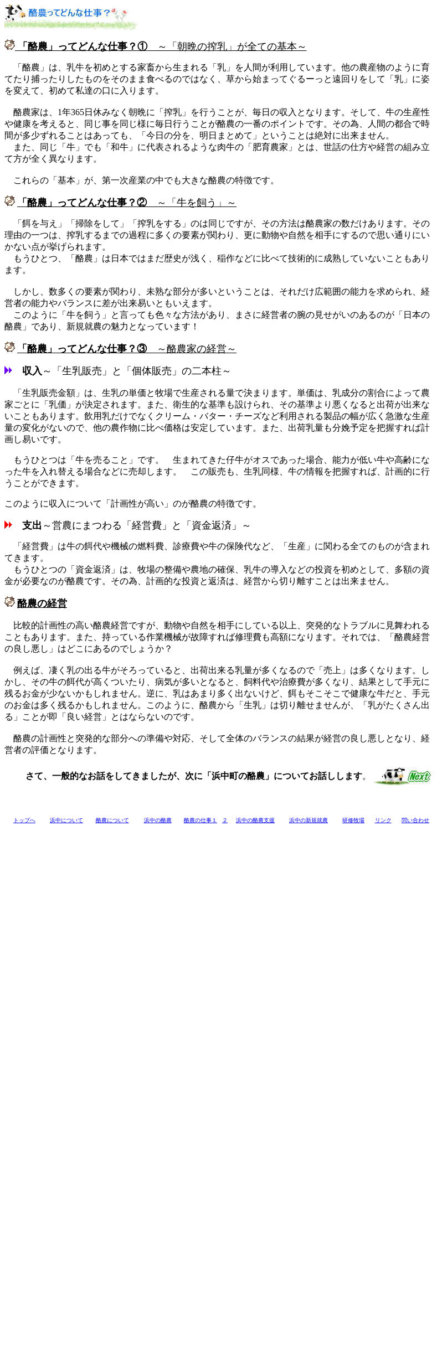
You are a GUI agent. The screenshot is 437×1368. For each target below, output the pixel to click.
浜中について (66, 820)
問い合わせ (415, 820)
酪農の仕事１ (200, 820)
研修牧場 (353, 820)
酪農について (112, 820)
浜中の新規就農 (308, 820)
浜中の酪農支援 (255, 820)
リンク (383, 820)
